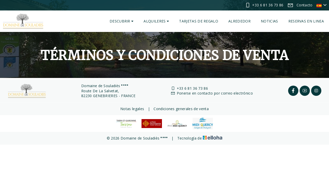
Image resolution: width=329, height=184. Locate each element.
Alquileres (156, 21)
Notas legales (132, 108)
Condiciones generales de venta (181, 108)
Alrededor (239, 21)
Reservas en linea (306, 21)
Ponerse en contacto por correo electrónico (212, 93)
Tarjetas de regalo (198, 21)
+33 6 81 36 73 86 (189, 88)
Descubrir (122, 21)
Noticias (269, 21)
